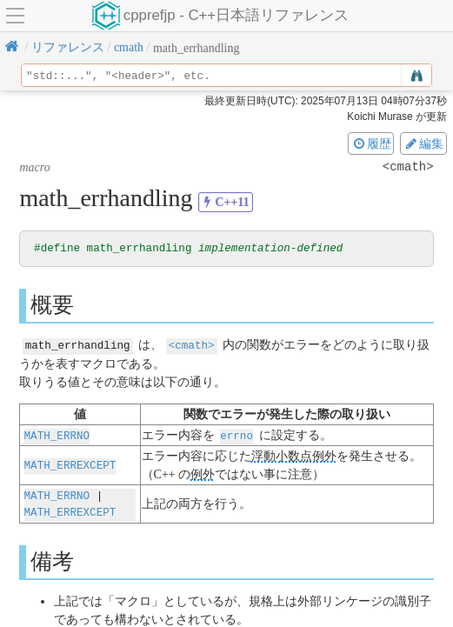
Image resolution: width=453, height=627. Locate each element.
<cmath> (192, 345)
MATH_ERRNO (57, 435)
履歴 (371, 143)
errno (236, 435)
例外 (202, 474)
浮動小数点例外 (293, 456)
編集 (423, 143)
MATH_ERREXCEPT (70, 464)
